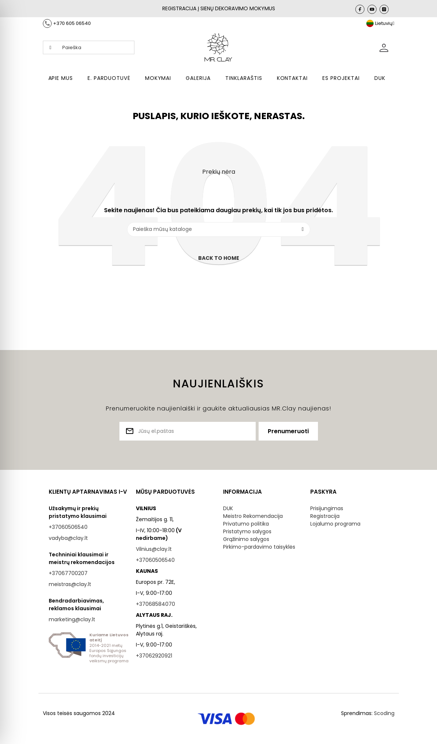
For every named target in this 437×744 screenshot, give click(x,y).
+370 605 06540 (72, 23)
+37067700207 (68, 573)
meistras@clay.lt (70, 584)
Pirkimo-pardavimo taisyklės (259, 546)
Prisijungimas (326, 508)
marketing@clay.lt (72, 619)
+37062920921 (154, 655)
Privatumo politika (246, 523)
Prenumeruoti (288, 431)
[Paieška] (218, 229)
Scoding (384, 713)
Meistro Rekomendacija (253, 516)
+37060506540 (68, 527)
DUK (228, 508)
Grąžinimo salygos (246, 539)
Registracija (325, 516)
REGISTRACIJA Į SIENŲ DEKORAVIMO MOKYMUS (218, 8)
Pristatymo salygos (247, 531)
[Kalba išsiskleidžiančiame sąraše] (380, 23)
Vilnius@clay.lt (154, 549)
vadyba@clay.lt (68, 538)
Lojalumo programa (335, 523)
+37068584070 (155, 604)
